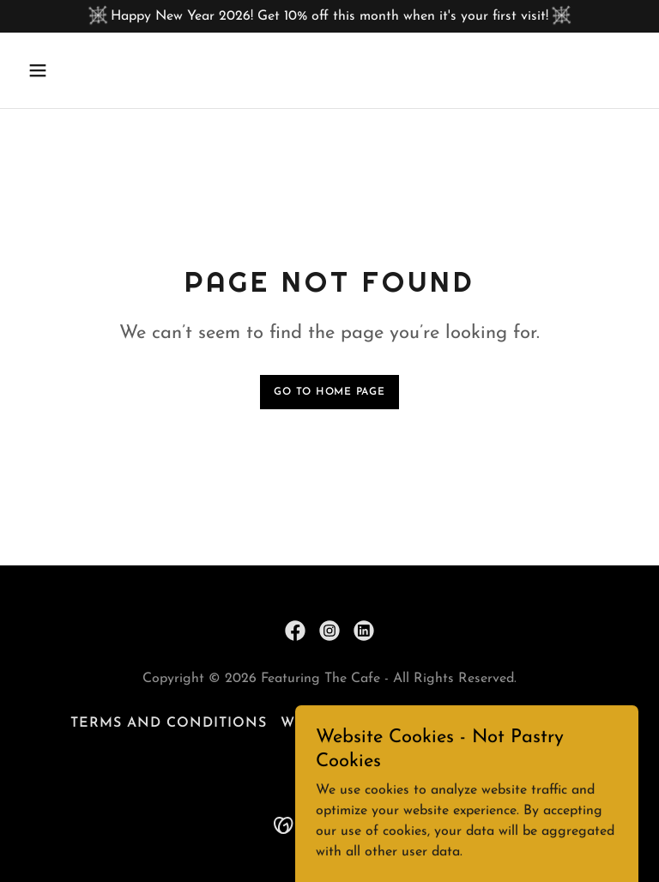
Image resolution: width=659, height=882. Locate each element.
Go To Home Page (329, 392)
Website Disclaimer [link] (364, 723)
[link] (295, 630)
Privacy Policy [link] (525, 723)
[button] (91, 70)
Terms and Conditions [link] (168, 723)
